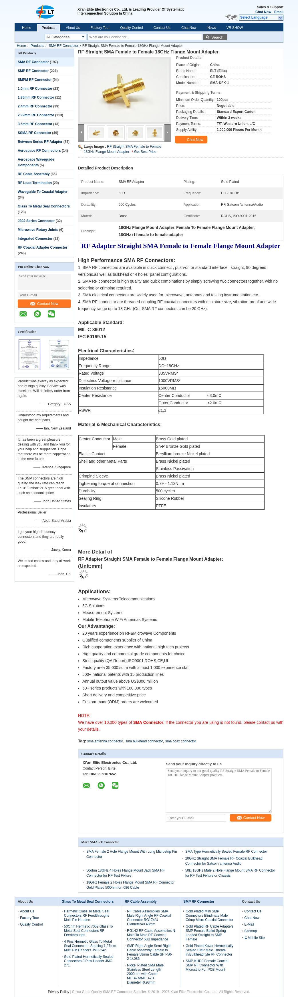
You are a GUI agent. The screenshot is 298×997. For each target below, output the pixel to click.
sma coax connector (180, 741)
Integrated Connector (35, 239)
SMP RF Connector (33, 71)
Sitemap (250, 931)
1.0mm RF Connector (35, 89)
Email (278, 12)
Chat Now (263, 12)
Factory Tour (100, 28)
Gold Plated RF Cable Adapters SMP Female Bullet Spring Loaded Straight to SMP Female (209, 932)
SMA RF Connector (63, 46)
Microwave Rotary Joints (38, 230)
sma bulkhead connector (144, 741)
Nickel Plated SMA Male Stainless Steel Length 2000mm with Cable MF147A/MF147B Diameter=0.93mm (145, 973)
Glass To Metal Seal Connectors (44, 206)
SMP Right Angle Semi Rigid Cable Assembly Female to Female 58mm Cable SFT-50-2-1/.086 (149, 952)
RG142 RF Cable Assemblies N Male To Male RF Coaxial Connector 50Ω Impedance (151, 935)
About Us (73, 28)
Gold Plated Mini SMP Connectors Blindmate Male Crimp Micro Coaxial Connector (209, 915)
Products (48, 28)
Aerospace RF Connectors (39, 151)
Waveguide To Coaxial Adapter (42, 192)
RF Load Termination (35, 183)
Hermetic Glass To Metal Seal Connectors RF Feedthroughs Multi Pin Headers (86, 915)
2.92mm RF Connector (36, 115)
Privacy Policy (58, 992)
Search (217, 37)
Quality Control (131, 28)
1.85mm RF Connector (36, 97)
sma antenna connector (105, 741)
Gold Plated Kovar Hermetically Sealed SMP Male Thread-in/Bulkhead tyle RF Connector (209, 950)
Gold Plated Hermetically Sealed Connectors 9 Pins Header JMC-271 (89, 961)
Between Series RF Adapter (40, 142)
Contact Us (162, 28)
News (211, 28)
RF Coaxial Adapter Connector (42, 247)
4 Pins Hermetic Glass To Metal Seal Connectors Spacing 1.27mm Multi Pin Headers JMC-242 (90, 946)
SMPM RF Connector (35, 80)
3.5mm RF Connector (35, 124)
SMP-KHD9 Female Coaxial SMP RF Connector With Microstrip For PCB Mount (207, 965)
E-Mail (249, 924)
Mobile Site (254, 938)
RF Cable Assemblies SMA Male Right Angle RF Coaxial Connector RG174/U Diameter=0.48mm (149, 917)
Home (26, 28)
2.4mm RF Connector (35, 106)
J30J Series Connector (36, 221)
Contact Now (44, 303)
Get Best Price (145, 152)
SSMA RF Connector (34, 133)
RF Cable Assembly (34, 174)
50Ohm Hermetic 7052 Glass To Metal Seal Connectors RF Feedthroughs (88, 930)
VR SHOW (235, 28)
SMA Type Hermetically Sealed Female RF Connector (226, 852)
